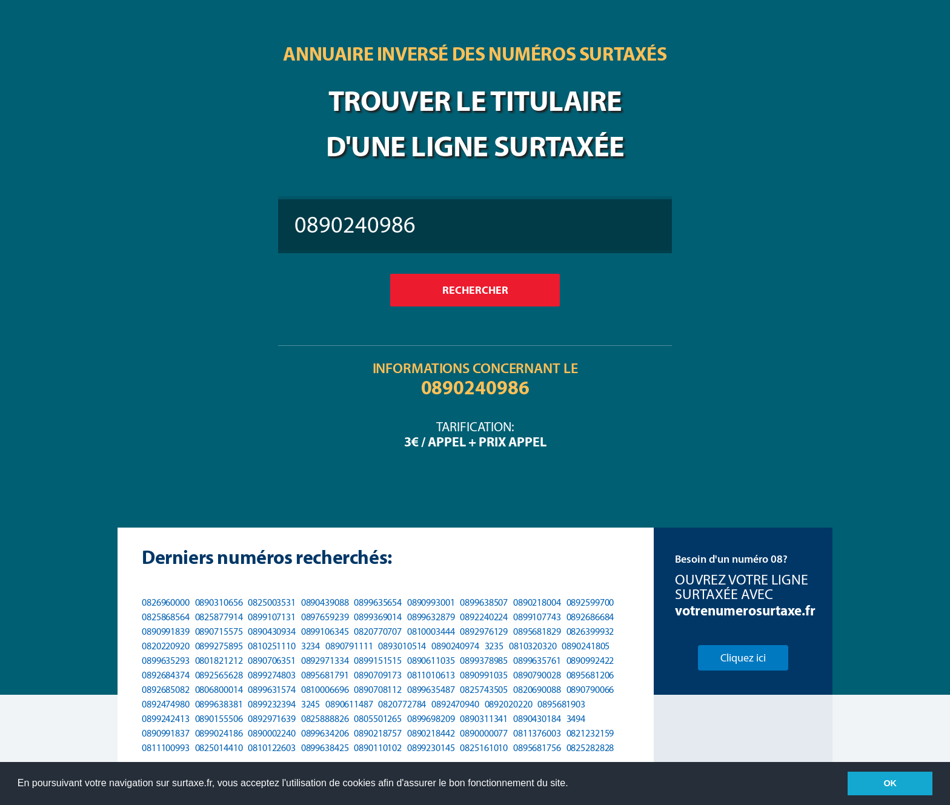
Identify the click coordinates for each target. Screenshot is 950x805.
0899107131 (272, 617)
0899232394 (272, 704)
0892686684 (590, 617)
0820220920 (166, 646)
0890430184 (537, 718)
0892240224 (484, 617)
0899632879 (431, 617)
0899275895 (219, 646)
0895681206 (590, 675)
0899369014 (378, 617)
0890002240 (272, 733)
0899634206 (325, 733)
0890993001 (431, 602)
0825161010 (484, 748)
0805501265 (378, 718)
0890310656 (219, 602)
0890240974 (455, 646)
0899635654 (378, 602)
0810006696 (325, 689)
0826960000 (166, 602)
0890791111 (349, 646)
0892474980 (166, 704)
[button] (572, 784)
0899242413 (166, 718)
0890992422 (590, 660)
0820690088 (537, 689)
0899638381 (219, 704)
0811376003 (537, 733)
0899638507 (484, 602)
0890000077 (484, 733)
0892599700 (590, 602)
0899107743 (537, 617)
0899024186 (219, 733)
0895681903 (561, 704)
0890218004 (537, 602)
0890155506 (219, 718)
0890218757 (378, 733)
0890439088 (325, 602)
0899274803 (272, 675)
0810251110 (272, 646)
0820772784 (402, 704)
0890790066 (590, 689)
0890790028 (537, 675)
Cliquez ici (743, 657)
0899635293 (166, 660)
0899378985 (484, 660)
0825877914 (219, 617)
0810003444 (431, 631)
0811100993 (166, 748)
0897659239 (325, 617)
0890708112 (378, 689)
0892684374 (166, 675)
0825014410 (219, 748)
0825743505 (484, 689)
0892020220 (509, 704)
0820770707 (378, 631)
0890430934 (272, 631)
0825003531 (272, 602)
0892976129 (484, 631)
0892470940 (455, 704)
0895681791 (325, 675)
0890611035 (431, 660)
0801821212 (219, 660)
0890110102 (378, 748)
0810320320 (533, 646)
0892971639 (272, 718)
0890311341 (484, 718)
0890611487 (349, 704)
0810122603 (272, 748)
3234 (311, 646)
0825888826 (325, 718)
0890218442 (431, 733)
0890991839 (166, 631)
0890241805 (586, 646)
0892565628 (219, 675)
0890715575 (219, 631)
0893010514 (402, 646)
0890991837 (166, 733)
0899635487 (431, 689)
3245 (311, 704)
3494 (576, 718)
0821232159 (590, 733)
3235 (494, 646)
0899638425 (325, 748)
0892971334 (325, 660)
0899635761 (537, 660)
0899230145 (431, 748)
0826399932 (590, 631)
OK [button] (890, 783)
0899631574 (272, 689)
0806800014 (219, 689)
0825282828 (590, 748)
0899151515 (378, 660)
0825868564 (166, 617)
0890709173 (378, 675)
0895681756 (537, 748)
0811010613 (431, 675)
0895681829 (537, 631)
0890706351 (272, 660)
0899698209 (431, 718)
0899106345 (325, 631)
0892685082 (166, 689)
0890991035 (484, 675)
